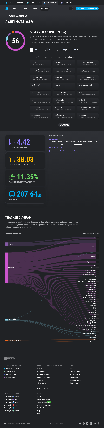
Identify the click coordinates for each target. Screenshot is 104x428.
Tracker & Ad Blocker (14, 3)
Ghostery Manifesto (43, 399)
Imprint (62, 423)
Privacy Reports (44, 402)
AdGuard (40, 369)
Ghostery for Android (12, 411)
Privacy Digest (67, 3)
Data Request (74, 377)
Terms (47, 423)
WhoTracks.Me (50, 3)
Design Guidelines (75, 380)
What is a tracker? (56, 148)
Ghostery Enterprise (43, 408)
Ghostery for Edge (11, 408)
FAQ (71, 369)
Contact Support (75, 371)
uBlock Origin (41, 386)
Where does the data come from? (62, 151)
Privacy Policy (54, 423)
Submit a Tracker (75, 374)
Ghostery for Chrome (12, 396)
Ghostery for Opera (11, 405)
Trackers (34, 8)
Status (39, 396)
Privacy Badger (42, 383)
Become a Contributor (87, 8)
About (24, 8)
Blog (38, 413)
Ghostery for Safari (11, 402)
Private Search (33, 3)
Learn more (78, 144)
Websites (44, 8)
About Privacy (74, 383)
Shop (38, 411)
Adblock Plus (41, 371)
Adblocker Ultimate (43, 374)
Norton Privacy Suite (43, 377)
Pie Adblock (40, 380)
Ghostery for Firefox (11, 399)
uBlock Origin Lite (42, 389)
